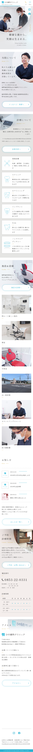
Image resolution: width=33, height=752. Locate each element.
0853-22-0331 (15, 579)
